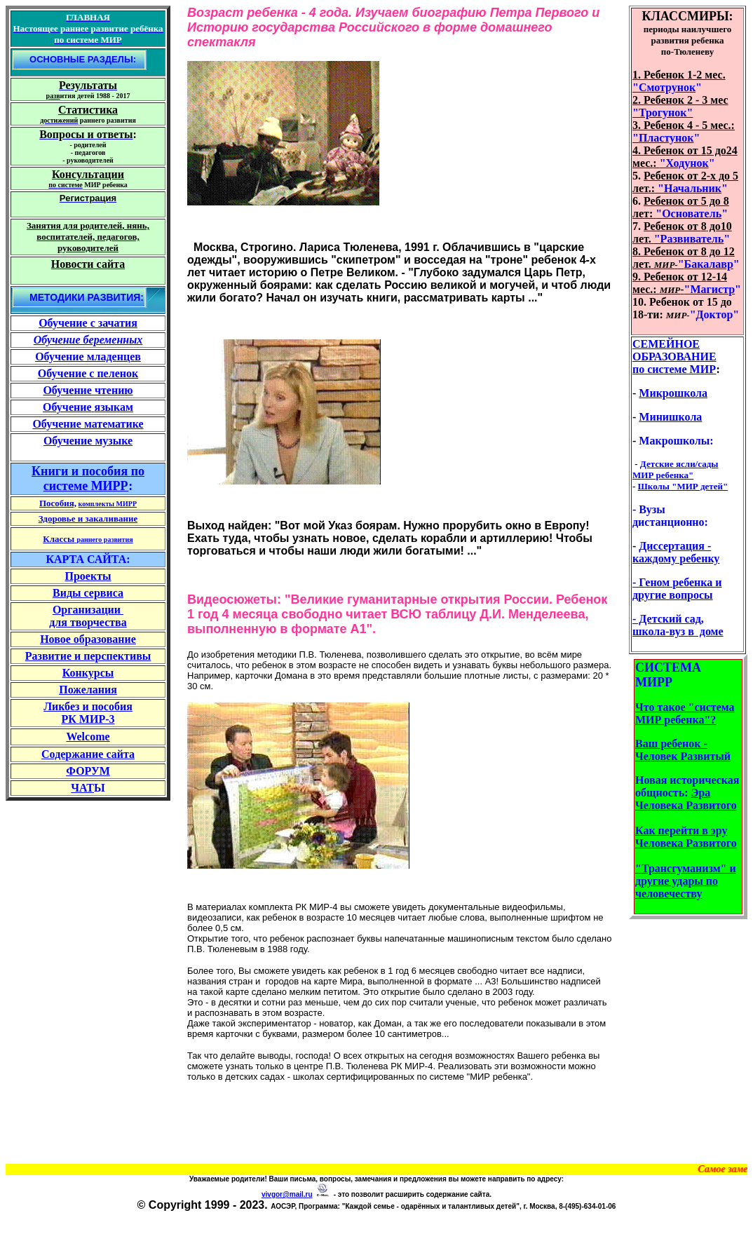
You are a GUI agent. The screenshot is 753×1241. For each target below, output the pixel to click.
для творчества (88, 622)
